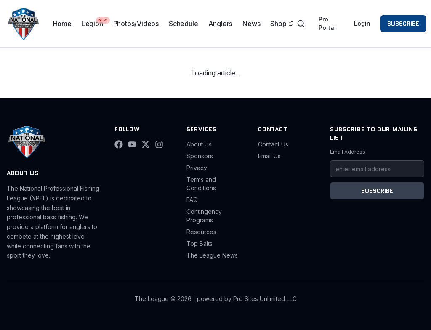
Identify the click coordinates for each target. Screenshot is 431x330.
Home (62, 23)
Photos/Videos (136, 23)
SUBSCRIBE (403, 23)
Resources (201, 231)
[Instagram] (159, 144)
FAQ (192, 199)
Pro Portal (327, 23)
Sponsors (199, 156)
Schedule (183, 23)
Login (362, 23)
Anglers (220, 23)
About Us (199, 144)
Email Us (269, 156)
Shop (281, 23)
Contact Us (273, 144)
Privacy (196, 167)
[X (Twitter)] (145, 144)
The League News (212, 255)
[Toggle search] (301, 23)
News (251, 23)
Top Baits (199, 243)
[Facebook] (118, 144)
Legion (92, 23)
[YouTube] (132, 144)
